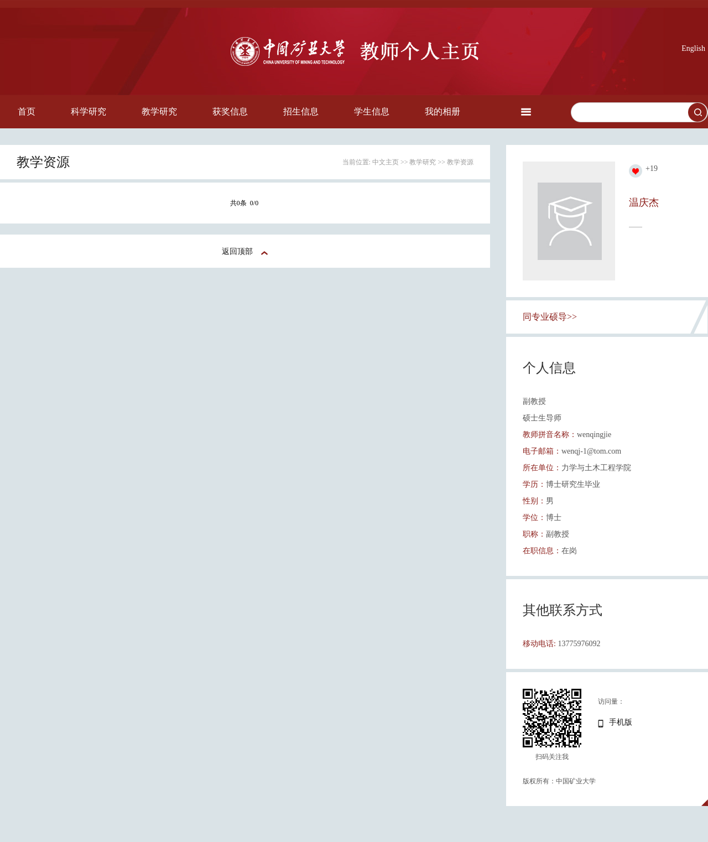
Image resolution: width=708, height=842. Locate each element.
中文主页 (385, 162)
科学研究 (88, 111)
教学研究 (159, 111)
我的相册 (442, 111)
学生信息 (371, 111)
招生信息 (301, 111)
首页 (26, 111)
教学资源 (460, 162)
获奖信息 (230, 111)
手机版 (620, 722)
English (693, 48)
